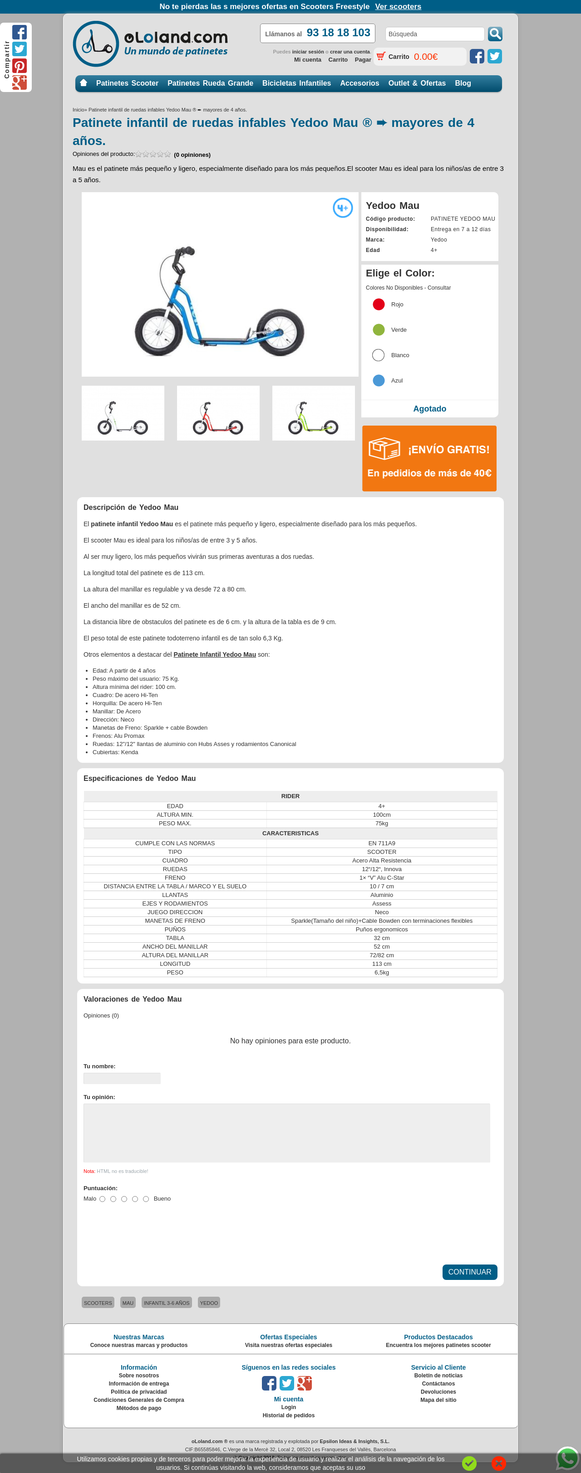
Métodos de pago (139, 1419)
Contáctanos (438, 1394)
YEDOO (209, 1314)
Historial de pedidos (289, 1426)
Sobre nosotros (139, 1386)
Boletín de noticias (438, 1386)
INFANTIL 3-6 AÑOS (166, 1314)
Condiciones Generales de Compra (139, 1411)
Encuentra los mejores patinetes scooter (438, 1356)
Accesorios (359, 83)
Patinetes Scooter (127, 83)
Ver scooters (398, 6)
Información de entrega (139, 1394)
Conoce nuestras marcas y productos (139, 1356)
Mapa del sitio (438, 1411)
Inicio (83, 83)
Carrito (338, 59)
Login (288, 1418)
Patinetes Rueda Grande (210, 83)
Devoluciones (438, 1403)
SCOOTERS (98, 1314)
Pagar (363, 59)
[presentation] (153, 1240)
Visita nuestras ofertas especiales (289, 1356)
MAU (128, 1314)
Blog (463, 83)
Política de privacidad (139, 1403)
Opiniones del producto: (142, 154)
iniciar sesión (308, 51)
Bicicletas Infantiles (296, 83)
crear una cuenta (350, 51)
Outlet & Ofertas (417, 83)
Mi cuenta (307, 59)
